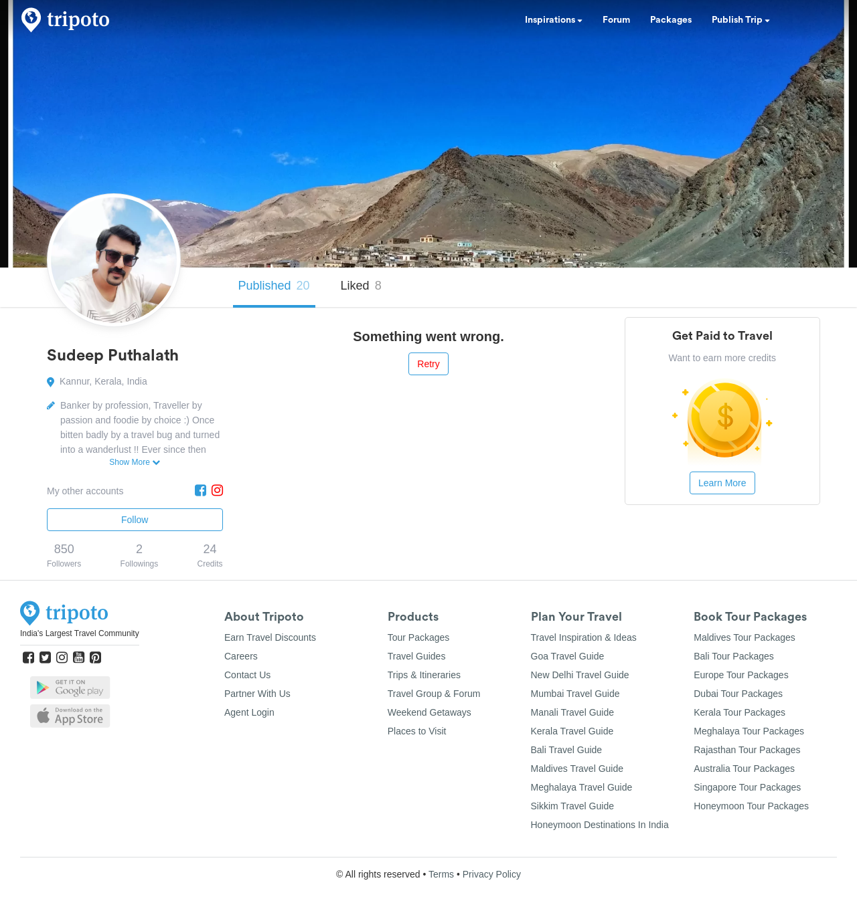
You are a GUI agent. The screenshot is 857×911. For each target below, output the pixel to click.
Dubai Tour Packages (738, 693)
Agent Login (249, 712)
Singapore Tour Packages (747, 787)
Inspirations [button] (553, 20)
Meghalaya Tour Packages (749, 731)
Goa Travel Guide (568, 656)
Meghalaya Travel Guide (582, 787)
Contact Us (247, 675)
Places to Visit (417, 731)
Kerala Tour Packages (739, 712)
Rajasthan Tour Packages (747, 749)
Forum (616, 20)
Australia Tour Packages (744, 768)
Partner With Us (257, 693)
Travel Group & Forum (434, 693)
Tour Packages (419, 637)
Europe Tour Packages (741, 675)
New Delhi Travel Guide (580, 675)
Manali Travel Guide (573, 712)
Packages (671, 20)
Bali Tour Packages (734, 656)
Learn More (722, 483)
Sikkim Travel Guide (572, 806)
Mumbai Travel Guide (575, 693)
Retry (428, 364)
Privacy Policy (492, 874)
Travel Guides (417, 656)
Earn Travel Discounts (270, 637)
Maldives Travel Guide (577, 768)
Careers (241, 656)
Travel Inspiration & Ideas (584, 637)
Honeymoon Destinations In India (600, 824)
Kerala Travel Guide (572, 731)
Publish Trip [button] (741, 20)
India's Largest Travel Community (79, 633)
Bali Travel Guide (567, 749)
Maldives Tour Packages (744, 637)
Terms (441, 874)
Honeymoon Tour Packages (751, 806)
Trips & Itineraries (424, 675)
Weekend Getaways (429, 712)
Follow (134, 519)
